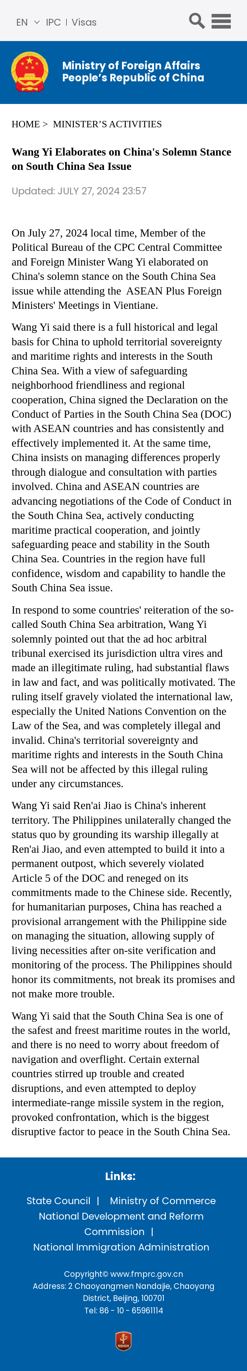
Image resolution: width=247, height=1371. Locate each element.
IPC (53, 22)
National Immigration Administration (121, 1247)
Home (26, 124)
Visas (84, 22)
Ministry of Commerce (163, 1201)
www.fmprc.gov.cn (146, 1274)
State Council (58, 1201)
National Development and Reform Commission (121, 1223)
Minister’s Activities (107, 124)
